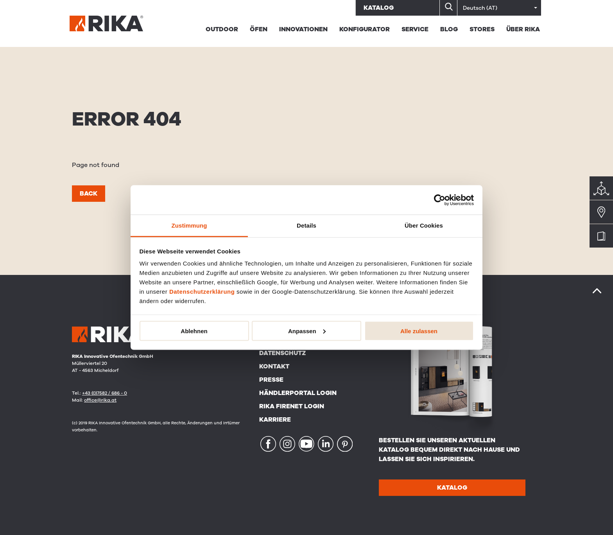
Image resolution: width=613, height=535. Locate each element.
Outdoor (222, 29)
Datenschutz (282, 353)
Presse (271, 379)
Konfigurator (364, 29)
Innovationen (303, 29)
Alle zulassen (418, 330)
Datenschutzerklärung (202, 291)
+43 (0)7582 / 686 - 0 (104, 393)
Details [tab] (306, 225)
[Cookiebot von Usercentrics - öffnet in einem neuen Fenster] (439, 200)
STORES (482, 29)
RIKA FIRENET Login (291, 406)
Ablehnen (194, 330)
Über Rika (523, 29)
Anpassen (307, 330)
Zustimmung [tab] (189, 225)
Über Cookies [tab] (424, 225)
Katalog (379, 8)
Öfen (258, 29)
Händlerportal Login (298, 393)
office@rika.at (100, 400)
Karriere (275, 419)
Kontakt (274, 366)
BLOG (449, 29)
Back (88, 193)
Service (414, 29)
